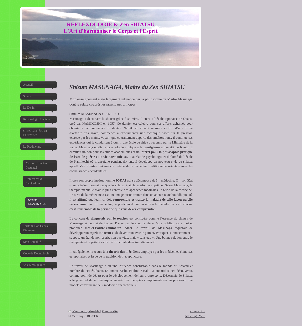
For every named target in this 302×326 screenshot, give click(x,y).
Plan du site (109, 311)
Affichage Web (195, 316)
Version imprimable (84, 311)
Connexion (197, 311)
